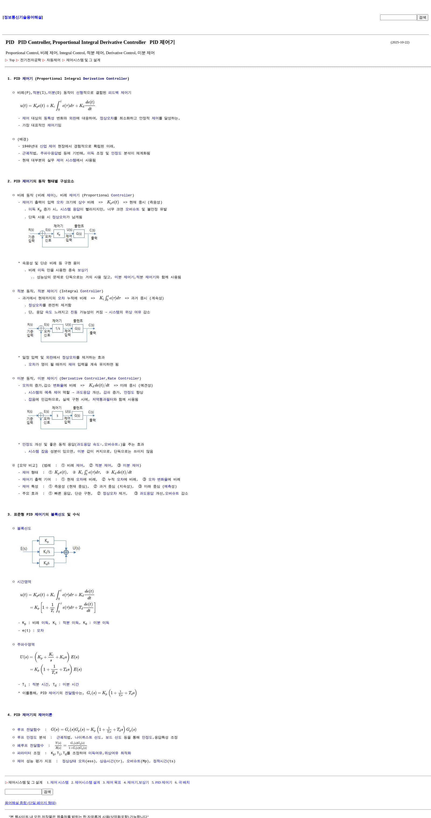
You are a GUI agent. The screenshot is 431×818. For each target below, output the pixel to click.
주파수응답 (49, 153)
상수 (81, 202)
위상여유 (111, 751)
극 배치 (184, 780)
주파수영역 (26, 642)
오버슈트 (132, 209)
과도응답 (83, 391)
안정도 (116, 153)
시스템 (114, 312)
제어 (25, 118)
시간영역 (24, 580)
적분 (36, 92)
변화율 (58, 384)
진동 (74, 312)
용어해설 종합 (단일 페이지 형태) (30, 801)
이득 (90, 153)
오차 (60, 202)
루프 (20, 735)
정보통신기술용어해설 (23, 17)
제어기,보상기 (138, 780)
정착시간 (160, 759)
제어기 (27, 78)
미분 (51, 92)
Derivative (93, 78)
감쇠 (106, 391)
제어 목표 (113, 780)
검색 (422, 17)
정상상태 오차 (73, 759)
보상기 (83, 270)
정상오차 (107, 118)
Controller (116, 78)
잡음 (32, 398)
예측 (48, 391)
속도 (48, 312)
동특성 (49, 118)
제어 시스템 (66, 160)
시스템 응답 (70, 209)
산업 (43, 146)
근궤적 (27, 153)
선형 (79, 92)
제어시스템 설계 (87, 780)
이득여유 (95, 751)
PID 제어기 (163, 780)
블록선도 (58, 513)
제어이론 (45, 712)
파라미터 (24, 751)
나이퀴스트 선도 (88, 735)
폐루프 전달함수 (30, 742)
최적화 (126, 751)
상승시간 (107, 759)
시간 (44, 681)
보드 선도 (114, 735)
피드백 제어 (118, 92)
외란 (72, 118)
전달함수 (72, 690)
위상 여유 (133, 312)
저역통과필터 (102, 398)
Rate (112, 377)
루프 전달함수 (28, 727)
